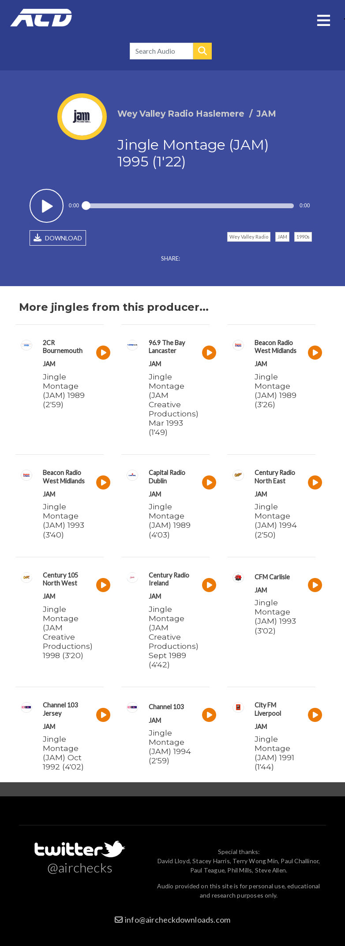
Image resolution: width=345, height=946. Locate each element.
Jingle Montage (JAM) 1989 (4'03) (170, 520)
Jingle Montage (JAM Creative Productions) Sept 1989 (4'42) (174, 637)
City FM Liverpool (268, 709)
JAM (282, 236)
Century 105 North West (60, 579)
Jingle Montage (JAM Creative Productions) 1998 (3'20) (68, 632)
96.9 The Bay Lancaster (167, 346)
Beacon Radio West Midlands (275, 346)
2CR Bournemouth (62, 346)
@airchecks (79, 867)
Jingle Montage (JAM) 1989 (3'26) (275, 390)
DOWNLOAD (58, 238)
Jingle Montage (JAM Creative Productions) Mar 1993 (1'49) (174, 404)
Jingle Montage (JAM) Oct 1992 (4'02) (63, 752)
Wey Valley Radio (248, 236)
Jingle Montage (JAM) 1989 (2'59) (64, 390)
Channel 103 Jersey (60, 709)
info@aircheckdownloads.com (177, 919)
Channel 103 (166, 706)
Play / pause (46, 206)
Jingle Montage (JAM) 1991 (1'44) (274, 752)
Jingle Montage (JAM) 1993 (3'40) (63, 520)
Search (202, 51)
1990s (303, 236)
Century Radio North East (275, 476)
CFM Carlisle (272, 577)
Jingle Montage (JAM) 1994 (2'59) (170, 746)
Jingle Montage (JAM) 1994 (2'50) (276, 520)
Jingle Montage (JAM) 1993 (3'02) (275, 616)
